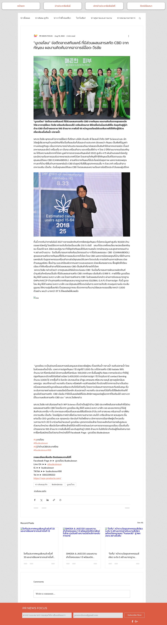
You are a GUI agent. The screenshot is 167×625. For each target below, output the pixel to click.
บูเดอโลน (70, 484)
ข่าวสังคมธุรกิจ (41, 484)
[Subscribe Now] (134, 615)
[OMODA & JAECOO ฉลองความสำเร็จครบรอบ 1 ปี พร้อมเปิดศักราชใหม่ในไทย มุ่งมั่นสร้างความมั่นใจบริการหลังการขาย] (82, 538)
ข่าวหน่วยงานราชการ (126, 18)
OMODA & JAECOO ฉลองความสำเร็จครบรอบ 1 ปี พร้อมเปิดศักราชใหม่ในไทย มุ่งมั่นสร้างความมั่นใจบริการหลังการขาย (81, 555)
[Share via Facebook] (35, 500)
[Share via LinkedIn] (47, 500)
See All (140, 522)
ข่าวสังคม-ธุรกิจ (42, 18)
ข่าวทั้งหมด (25, 18)
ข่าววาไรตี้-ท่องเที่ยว (62, 18)
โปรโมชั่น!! (81, 18)
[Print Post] (60, 500)
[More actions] (128, 35)
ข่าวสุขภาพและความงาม (101, 18)
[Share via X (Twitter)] (41, 500)
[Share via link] (54, 500)
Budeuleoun (57, 484)
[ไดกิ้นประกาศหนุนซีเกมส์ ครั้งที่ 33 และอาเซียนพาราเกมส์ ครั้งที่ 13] (39, 538)
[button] (140, 18)
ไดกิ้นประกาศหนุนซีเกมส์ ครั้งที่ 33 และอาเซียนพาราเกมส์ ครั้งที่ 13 (38, 555)
